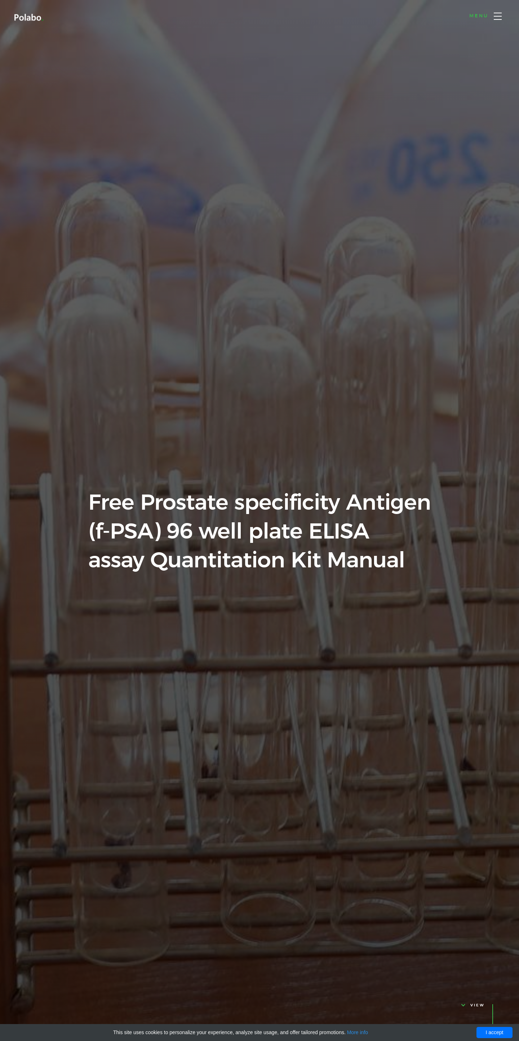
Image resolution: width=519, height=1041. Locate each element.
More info (357, 1032)
